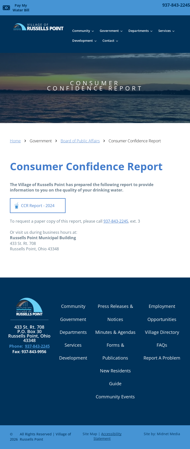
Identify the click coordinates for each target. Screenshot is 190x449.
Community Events (115, 397)
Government (73, 319)
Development (73, 358)
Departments (73, 332)
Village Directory (162, 332)
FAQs (162, 345)
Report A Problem (161, 358)
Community (73, 306)
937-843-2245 (115, 221)
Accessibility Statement (107, 436)
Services (73, 345)
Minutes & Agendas (115, 332)
